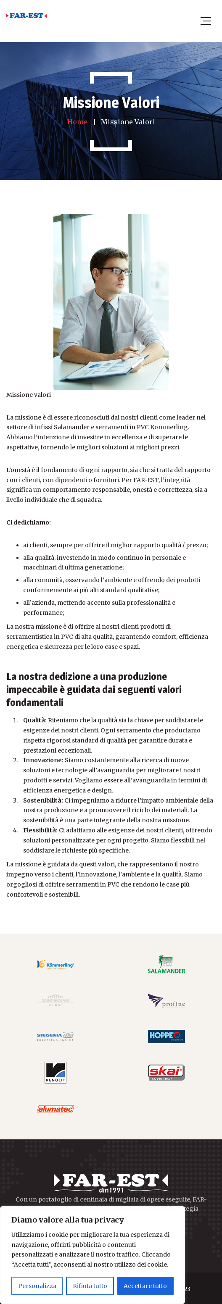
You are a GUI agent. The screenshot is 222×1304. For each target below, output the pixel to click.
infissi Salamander (63, 427)
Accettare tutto (145, 1286)
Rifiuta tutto (90, 1286)
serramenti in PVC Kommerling (141, 427)
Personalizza (37, 1286)
